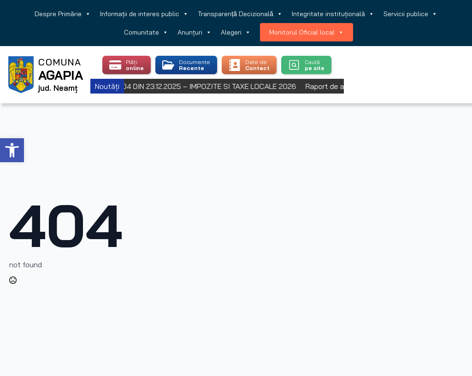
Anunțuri (194, 32)
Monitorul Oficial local (306, 32)
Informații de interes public (144, 14)
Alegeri (236, 32)
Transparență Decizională (240, 14)
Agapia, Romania (407, 63)
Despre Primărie (63, 14)
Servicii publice (410, 14)
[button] (12, 150)
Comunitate (146, 32)
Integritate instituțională (333, 14)
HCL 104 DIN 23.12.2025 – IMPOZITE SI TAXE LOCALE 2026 (205, 86)
